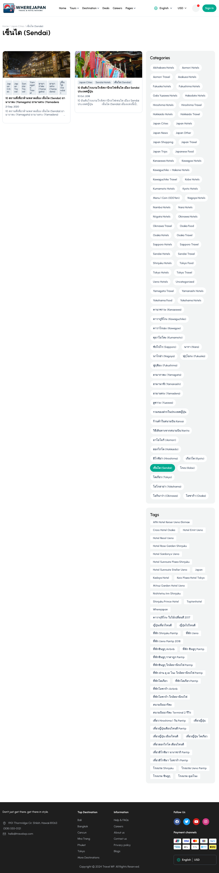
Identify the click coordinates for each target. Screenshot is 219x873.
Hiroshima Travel (191, 105)
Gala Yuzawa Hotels (165, 95)
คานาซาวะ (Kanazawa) (167, 309)
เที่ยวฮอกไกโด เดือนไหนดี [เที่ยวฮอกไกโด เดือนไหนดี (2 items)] (168, 744)
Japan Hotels (184, 123)
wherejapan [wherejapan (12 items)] (160, 609)
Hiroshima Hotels (163, 105)
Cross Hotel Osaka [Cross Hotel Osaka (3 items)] (164, 530)
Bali (80, 820)
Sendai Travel (24, 87)
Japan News (160, 132)
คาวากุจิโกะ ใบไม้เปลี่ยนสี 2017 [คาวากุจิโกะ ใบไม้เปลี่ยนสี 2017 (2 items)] (171, 617)
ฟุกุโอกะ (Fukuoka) (194, 356)
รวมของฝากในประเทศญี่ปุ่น (169, 412)
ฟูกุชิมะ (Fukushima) (165, 365)
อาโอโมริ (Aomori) (164, 440)
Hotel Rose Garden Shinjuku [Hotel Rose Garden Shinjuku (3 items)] (170, 546)
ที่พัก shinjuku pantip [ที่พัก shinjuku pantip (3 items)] (165, 633)
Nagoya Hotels (196, 198)
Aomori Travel (161, 77)
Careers (117, 8)
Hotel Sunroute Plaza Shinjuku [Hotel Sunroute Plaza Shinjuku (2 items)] (171, 561)
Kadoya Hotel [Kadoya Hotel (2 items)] (161, 577)
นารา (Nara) (191, 347)
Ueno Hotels (160, 281)
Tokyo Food (186, 263)
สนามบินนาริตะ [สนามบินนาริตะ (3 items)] (162, 704)
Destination (89, 8)
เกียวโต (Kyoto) (195, 458)
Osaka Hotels (161, 235)
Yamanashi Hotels (192, 291)
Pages (129, 8)
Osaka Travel (184, 235)
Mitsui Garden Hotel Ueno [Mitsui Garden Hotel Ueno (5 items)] (169, 585)
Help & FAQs (121, 820)
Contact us (120, 838)
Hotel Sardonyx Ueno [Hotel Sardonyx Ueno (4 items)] (166, 554)
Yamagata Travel (32, 87)
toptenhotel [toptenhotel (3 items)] (194, 601)
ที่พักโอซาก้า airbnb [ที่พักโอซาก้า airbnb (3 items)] (165, 688)
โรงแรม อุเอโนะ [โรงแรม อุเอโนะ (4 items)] (188, 776)
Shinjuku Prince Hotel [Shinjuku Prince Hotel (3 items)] (166, 601)
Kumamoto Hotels (164, 188)
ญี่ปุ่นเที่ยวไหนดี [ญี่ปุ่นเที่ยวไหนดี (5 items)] (162, 625)
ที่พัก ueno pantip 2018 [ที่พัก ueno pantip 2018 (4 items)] (167, 641)
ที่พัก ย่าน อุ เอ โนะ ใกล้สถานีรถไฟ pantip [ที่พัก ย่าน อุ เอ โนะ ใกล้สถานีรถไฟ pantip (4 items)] (178, 673)
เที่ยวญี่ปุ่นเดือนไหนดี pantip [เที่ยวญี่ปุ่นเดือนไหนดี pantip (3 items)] (169, 728)
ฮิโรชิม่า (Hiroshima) (165, 458)
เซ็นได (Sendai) (62, 87)
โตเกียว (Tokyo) (162, 477)
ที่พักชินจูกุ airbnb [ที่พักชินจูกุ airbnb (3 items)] (164, 649)
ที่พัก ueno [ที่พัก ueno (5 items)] (192, 633)
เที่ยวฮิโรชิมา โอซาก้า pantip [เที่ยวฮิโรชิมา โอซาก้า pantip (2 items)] (170, 760)
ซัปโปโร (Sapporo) (164, 347)
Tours (73, 8)
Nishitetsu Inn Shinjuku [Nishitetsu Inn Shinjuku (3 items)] (167, 593)
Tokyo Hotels (161, 272)
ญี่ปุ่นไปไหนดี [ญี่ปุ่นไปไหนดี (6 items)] (187, 625)
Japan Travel (16, 87)
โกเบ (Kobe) (187, 468)
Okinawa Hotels (187, 216)
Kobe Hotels (192, 179)
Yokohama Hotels (190, 300)
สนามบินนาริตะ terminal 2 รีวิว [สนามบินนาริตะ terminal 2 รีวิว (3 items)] (172, 712)
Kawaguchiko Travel (165, 179)
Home (62, 8)
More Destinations (88, 857)
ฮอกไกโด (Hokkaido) (165, 449)
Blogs (117, 851)
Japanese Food (184, 151)
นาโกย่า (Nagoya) (164, 356)
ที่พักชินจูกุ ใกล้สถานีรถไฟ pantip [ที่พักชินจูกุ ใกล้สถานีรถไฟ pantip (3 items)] (173, 665)
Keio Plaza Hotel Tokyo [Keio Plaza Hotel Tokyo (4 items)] (191, 577)
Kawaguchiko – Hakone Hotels (171, 170)
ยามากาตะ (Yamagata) (42, 87)
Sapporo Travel (189, 244)
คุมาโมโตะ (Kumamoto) (168, 337)
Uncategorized (185, 281)
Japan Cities (17, 26)
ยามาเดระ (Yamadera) (52, 87)
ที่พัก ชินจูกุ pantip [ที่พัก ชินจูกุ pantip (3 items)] (193, 649)
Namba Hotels (161, 207)
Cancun (82, 832)
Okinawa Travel (162, 226)
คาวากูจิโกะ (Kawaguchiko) (169, 319)
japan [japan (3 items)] (199, 569)
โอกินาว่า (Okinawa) (165, 495)
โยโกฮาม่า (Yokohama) (167, 486)
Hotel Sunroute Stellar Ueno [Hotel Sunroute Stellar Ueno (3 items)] (170, 569)
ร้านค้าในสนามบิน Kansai (168, 421)
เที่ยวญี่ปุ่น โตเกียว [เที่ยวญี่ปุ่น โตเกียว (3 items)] (196, 736)
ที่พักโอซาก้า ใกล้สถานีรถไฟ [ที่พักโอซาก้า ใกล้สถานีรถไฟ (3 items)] (170, 696)
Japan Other (183, 132)
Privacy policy (122, 845)
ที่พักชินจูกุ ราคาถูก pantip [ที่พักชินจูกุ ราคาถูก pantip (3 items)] (169, 657)
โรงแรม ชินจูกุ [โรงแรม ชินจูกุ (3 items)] (161, 776)
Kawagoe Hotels (191, 160)
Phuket (82, 845)
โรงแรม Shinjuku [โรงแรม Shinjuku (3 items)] (163, 768)
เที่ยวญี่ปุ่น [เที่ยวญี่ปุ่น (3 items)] (199, 720)
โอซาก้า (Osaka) (196, 495)
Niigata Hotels (161, 216)
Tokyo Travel (184, 272)
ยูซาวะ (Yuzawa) (163, 402)
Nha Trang (84, 838)
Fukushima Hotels (189, 86)
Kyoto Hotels (190, 188)
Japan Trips (160, 151)
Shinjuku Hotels (162, 263)
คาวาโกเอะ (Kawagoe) (167, 328)
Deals (105, 8)
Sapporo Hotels (162, 244)
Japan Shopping (163, 142)
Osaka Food (187, 226)
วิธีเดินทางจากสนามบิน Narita (171, 430)
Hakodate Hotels (195, 95)
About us (119, 832)
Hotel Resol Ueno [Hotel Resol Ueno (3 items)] (163, 538)
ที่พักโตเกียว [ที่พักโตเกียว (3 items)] (160, 681)
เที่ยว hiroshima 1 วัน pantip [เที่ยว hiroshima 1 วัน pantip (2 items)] (169, 720)
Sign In (209, 8)
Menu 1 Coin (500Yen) (166, 198)
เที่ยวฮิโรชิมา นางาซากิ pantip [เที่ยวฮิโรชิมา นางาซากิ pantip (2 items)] (171, 752)
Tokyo (81, 851)
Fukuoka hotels (162, 86)
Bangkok (83, 826)
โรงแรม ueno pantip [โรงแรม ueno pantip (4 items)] (194, 768)
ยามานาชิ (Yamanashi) (167, 384)
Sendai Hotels (103, 82)
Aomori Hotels (190, 67)
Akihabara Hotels (163, 67)
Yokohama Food (162, 300)
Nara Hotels (185, 207)
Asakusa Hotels (187, 77)
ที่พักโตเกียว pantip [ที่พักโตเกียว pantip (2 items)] (186, 681)
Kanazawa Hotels (163, 160)
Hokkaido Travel (190, 114)
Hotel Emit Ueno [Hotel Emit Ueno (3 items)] (193, 530)
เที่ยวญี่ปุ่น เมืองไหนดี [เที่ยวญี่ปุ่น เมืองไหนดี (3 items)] (165, 736)
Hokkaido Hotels (163, 114)
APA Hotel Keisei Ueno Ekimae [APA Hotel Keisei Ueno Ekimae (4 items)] (171, 522)
